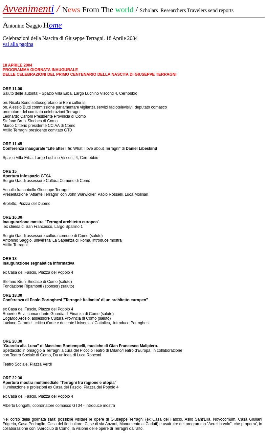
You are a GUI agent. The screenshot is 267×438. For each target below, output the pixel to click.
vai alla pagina (18, 44)
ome (55, 25)
